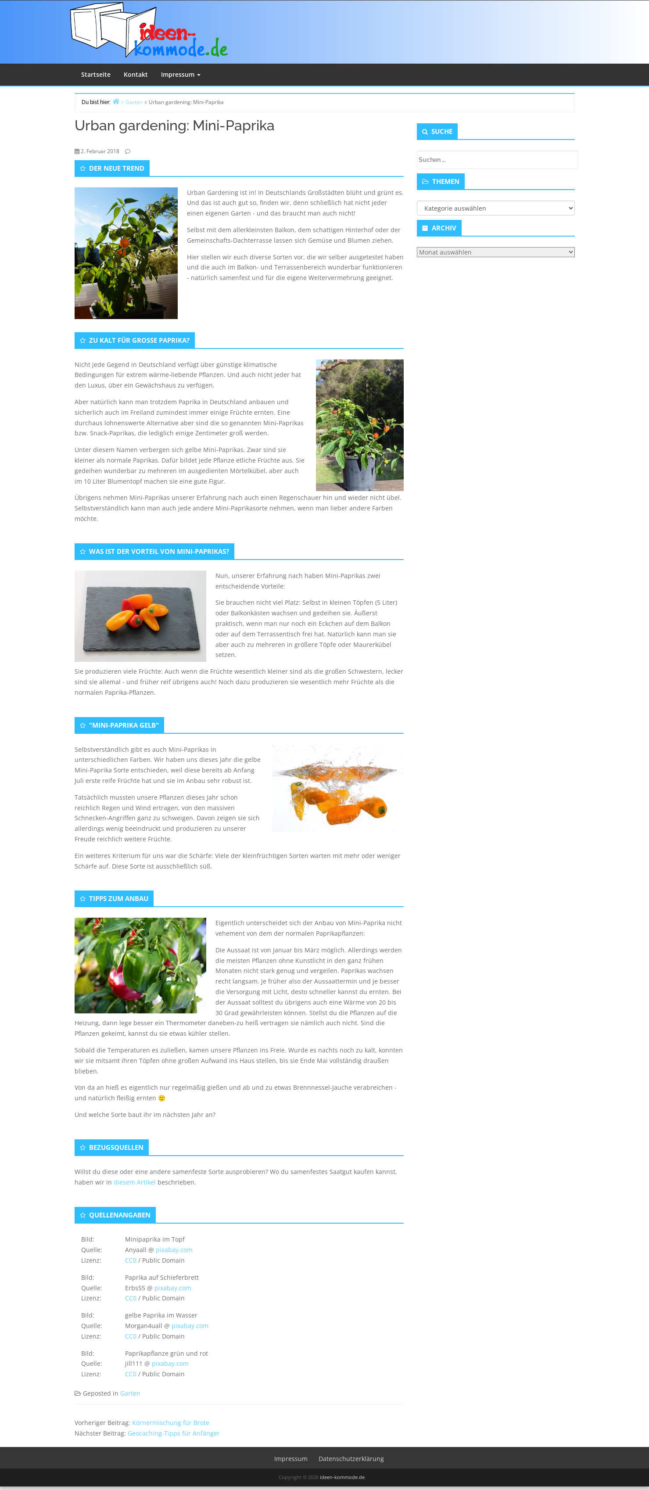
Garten (130, 1393)
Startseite (96, 74)
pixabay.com (174, 1250)
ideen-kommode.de (342, 1477)
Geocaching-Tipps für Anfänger (174, 1433)
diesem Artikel (135, 1182)
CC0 (130, 1260)
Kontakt (136, 74)
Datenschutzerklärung (351, 1458)
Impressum (181, 74)
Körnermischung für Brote (170, 1422)
